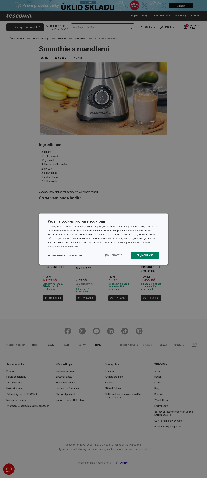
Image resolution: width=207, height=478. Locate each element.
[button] (65, 255)
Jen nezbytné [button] (113, 255)
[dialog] (103, 239)
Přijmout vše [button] (144, 255)
